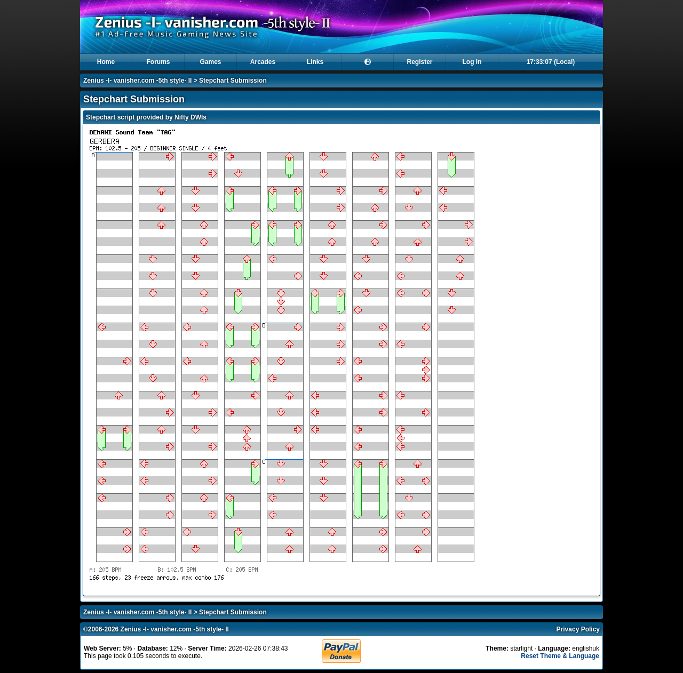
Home (106, 62)
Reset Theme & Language (560, 656)
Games (210, 62)
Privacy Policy (578, 629)
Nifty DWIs (190, 117)
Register (419, 62)
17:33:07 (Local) (551, 62)
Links (315, 62)
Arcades (262, 62)
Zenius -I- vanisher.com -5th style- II (137, 80)
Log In (472, 62)
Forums (158, 62)
